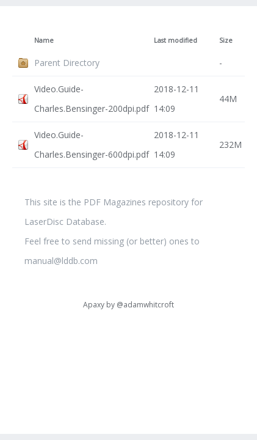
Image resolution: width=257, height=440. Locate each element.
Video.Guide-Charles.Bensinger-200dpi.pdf (91, 98)
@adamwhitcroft (145, 304)
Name (44, 40)
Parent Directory (67, 62)
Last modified (175, 40)
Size (226, 40)
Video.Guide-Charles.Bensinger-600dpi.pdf (91, 144)
